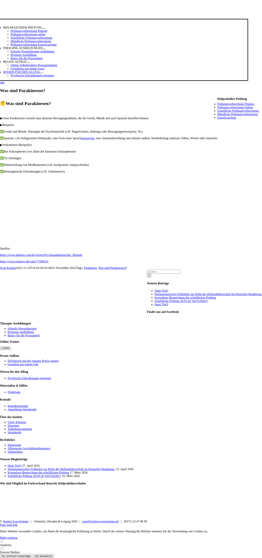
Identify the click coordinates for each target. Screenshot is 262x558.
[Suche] (149, 276)
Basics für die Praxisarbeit (24, 335)
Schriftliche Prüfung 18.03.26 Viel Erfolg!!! (181, 301)
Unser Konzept (17, 422)
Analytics (131, 543)
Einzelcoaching (226, 117)
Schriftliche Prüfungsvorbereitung (238, 110)
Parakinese (90, 267)
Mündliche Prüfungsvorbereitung (237, 114)
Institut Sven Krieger (16, 521)
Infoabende (14, 432)
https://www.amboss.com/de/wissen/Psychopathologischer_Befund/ (41, 255)
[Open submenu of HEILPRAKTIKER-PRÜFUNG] (43, 28)
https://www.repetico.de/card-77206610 (24, 261)
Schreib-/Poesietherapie (22, 328)
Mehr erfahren (9, 537)
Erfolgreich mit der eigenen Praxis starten (33, 360)
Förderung (14, 392)
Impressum (14, 445)
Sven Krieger (8, 267)
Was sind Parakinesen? (112, 267)
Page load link (9, 524)
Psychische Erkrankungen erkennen (29, 378)
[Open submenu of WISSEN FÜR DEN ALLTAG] (41, 73)
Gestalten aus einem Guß (23, 364)
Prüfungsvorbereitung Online (235, 107)
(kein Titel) (161, 290)
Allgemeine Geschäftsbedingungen (29, 448)
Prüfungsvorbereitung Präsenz (235, 104)
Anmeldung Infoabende (22, 409)
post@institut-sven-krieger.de (100, 521)
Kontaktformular (18, 406)
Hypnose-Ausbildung (21, 332)
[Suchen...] (164, 272)
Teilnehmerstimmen (20, 429)
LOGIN (5, 348)
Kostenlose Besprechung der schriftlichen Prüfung (185, 297)
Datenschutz (15, 451)
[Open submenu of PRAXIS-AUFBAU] (28, 62)
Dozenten (13, 425)
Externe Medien (131, 550)
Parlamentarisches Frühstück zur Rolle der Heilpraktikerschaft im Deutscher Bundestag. (208, 294)
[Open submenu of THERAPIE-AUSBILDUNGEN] (43, 49)
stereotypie (87, 138)
